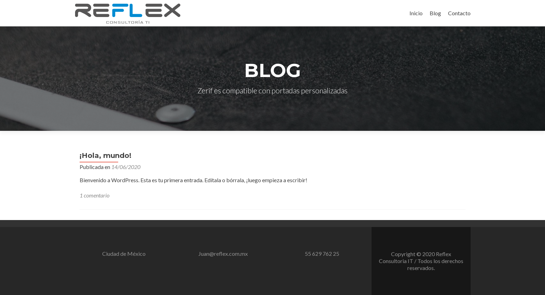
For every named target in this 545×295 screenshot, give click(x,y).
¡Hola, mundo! (105, 155)
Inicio (416, 13)
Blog (435, 13)
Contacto (459, 13)
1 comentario (94, 195)
